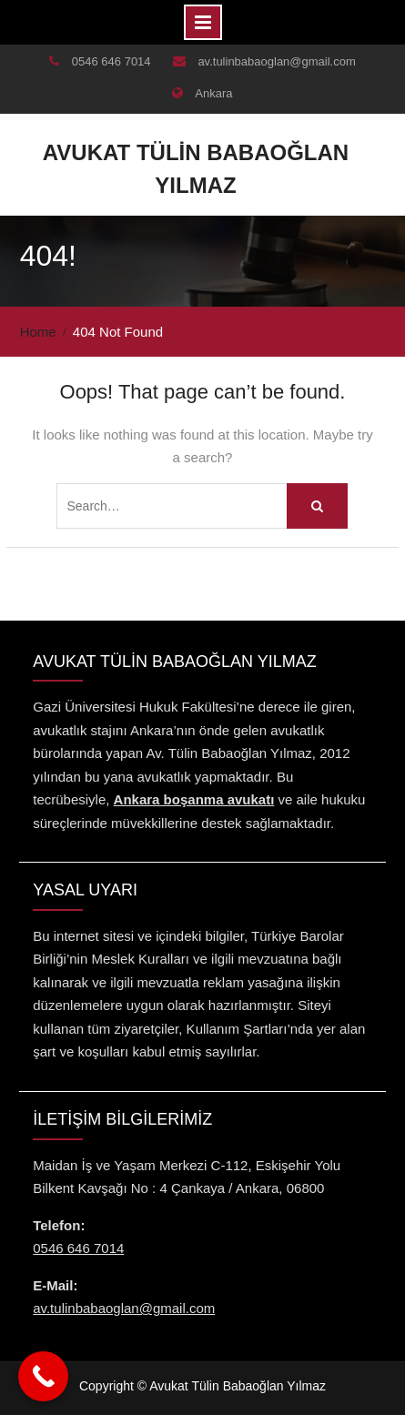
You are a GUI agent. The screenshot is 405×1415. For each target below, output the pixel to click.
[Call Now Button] (43, 1376)
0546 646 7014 (111, 61)
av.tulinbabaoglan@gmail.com (276, 61)
